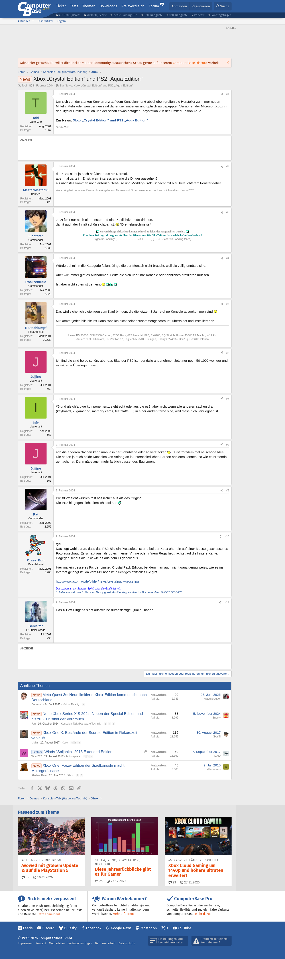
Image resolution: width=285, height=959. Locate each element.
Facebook (93, 928)
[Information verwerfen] (227, 63)
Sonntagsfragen (221, 15)
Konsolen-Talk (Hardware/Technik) (81, 723)
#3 (227, 212)
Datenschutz (126, 943)
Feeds (28, 928)
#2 (227, 166)
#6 (227, 353)
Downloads (108, 6)
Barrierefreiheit (105, 943)
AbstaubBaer (39, 775)
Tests (74, 6)
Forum (154, 6)
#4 (227, 258)
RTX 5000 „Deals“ (69, 15)
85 (25, 877)
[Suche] (223, 6)
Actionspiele (73, 756)
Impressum (25, 943)
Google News (121, 928)
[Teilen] (222, 94)
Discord (48, 928)
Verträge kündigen (80, 943)
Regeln (61, 21)
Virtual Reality (71, 704)
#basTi (217, 736)
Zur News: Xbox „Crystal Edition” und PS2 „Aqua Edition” (96, 85)
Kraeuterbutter (212, 698)
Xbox (65, 742)
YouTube (184, 928)
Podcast (199, 15)
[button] (33, 21)
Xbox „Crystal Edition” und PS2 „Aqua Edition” (110, 120)
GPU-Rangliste (153, 15)
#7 (227, 398)
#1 (227, 94)
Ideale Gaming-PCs (125, 15)
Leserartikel (45, 21)
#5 (227, 304)
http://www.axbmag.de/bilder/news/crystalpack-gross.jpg (97, 581)
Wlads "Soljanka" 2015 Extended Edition (78, 752)
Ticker (61, 6)
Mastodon (149, 928)
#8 (227, 444)
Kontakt (40, 943)
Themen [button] (88, 6)
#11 (227, 602)
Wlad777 (36, 756)
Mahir (34, 742)
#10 (227, 536)
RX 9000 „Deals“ (96, 15)
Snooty (216, 717)
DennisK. (36, 704)
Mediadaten (57, 943)
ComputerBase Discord (190, 62)
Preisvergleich (132, 6)
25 (99, 881)
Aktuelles (24, 21)
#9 (227, 490)
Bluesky (70, 928)
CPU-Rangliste (178, 15)
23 (172, 882)
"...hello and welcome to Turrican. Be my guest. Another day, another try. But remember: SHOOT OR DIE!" (118, 592)
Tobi (24, 85)
